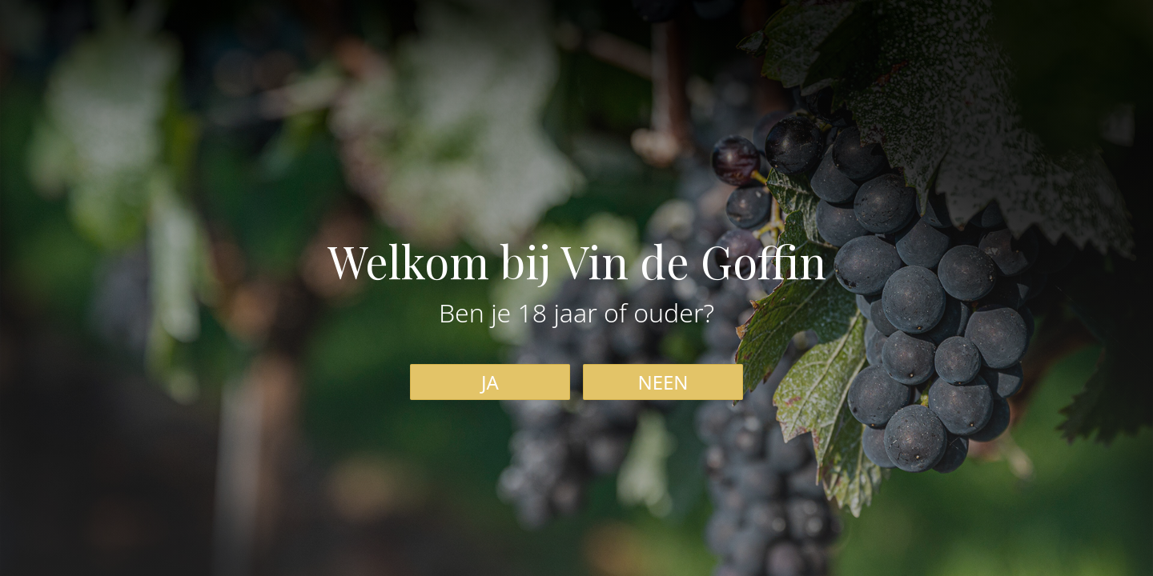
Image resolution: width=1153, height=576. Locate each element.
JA (490, 382)
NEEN (662, 382)
